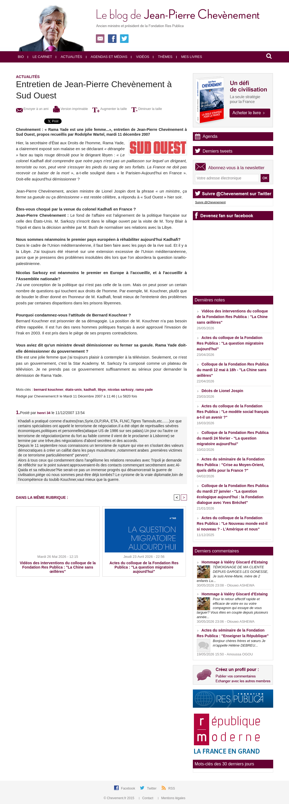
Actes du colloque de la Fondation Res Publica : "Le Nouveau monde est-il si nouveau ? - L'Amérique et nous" (232, 523)
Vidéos (140, 57)
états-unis (73, 390)
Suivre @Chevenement (210, 202)
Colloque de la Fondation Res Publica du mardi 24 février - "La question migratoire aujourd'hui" (233, 438)
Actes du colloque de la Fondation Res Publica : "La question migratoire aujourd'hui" (144, 567)
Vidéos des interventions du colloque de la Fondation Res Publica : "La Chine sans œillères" (58, 567)
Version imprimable (70, 109)
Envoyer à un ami (32, 109)
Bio (21, 57)
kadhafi (90, 390)
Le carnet (40, 57)
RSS (171, 788)
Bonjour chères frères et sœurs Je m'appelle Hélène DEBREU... (239, 643)
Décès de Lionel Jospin (222, 391)
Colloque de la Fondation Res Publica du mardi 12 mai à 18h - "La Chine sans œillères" (233, 370)
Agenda (210, 136)
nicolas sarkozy (121, 390)
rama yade (144, 390)
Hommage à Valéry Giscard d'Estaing (234, 562)
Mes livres (189, 57)
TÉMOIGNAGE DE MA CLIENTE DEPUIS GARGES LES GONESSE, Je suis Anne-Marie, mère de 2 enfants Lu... (232, 574)
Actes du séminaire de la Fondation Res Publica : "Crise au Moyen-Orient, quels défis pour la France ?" (231, 465)
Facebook (128, 788)
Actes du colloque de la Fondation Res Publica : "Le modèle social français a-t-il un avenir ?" (233, 411)
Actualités (69, 57)
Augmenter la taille (109, 109)
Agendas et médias (106, 57)
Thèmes (162, 57)
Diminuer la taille (147, 109)
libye (102, 390)
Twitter (152, 788)
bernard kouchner (48, 390)
